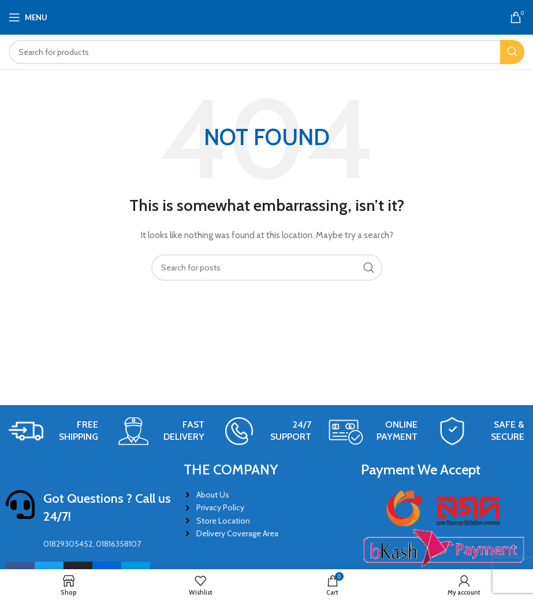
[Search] (266, 52)
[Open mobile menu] (28, 17)
